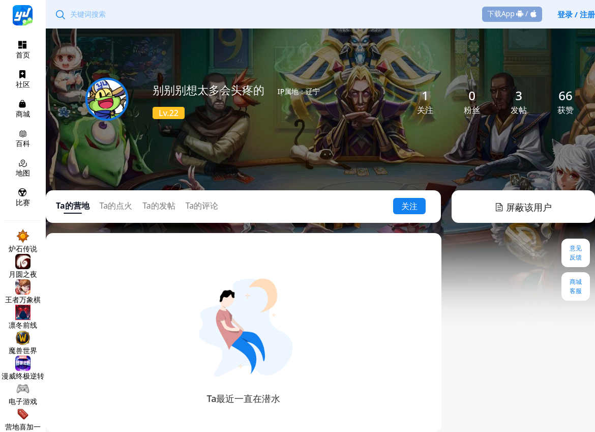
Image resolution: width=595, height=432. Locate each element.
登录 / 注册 (576, 14)
